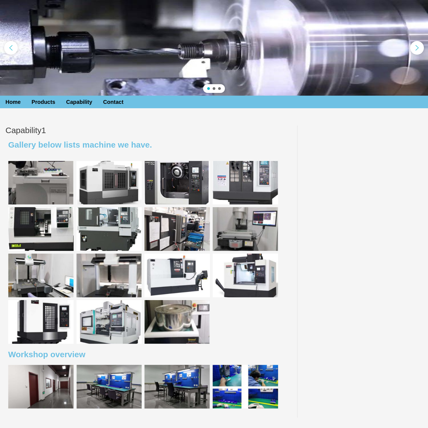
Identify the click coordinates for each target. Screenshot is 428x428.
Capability (79, 102)
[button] (11, 48)
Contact (113, 102)
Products (43, 102)
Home (13, 102)
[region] (214, 48)
